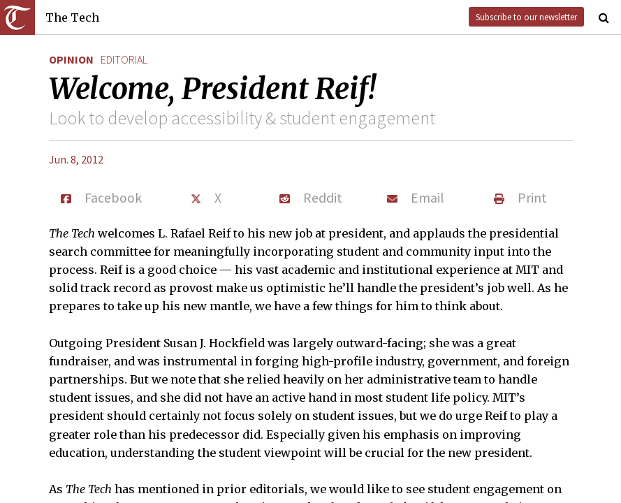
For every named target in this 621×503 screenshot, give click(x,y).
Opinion (71, 59)
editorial (124, 59)
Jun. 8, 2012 (76, 159)
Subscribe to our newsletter (526, 16)
